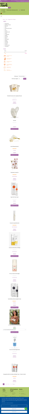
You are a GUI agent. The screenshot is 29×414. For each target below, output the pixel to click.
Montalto (14, 99)
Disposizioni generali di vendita (13, 393)
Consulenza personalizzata (12, 10)
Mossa (14, 201)
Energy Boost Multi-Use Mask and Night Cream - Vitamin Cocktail (14, 374)
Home (4, 19)
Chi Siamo (3, 10)
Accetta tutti (14, 411)
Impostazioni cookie (14, 405)
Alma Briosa (14, 176)
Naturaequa (14, 227)
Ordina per (16, 76)
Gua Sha (14, 120)
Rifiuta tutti (14, 408)
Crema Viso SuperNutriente (14, 223)
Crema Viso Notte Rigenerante (14, 349)
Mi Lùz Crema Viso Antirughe (15, 273)
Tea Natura (14, 277)
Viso (6, 19)
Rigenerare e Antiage (11, 19)
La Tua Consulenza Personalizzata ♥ (14, 324)
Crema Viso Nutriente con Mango (14, 247)
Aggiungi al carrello (14, 128)
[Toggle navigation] (1, 16)
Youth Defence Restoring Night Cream (14, 298)
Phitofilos (14, 251)
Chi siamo (5, 392)
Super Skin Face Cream (14, 197)
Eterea (14, 150)
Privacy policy (3, 402)
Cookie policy (13, 396)
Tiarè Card (22, 391)
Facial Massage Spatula (15, 146)
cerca (9, 7)
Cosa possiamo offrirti (6, 395)
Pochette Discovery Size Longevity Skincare (14, 95)
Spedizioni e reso (22, 397)
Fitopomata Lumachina (14, 172)
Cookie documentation (9, 402)
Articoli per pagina (15, 78)
